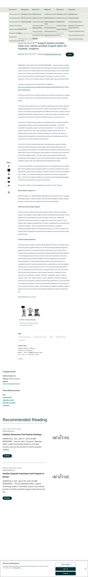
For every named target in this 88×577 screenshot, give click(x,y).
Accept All (65, 574)
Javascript (6, 405)
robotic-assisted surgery (25, 337)
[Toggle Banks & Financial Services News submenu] (42, 9)
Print (4, 395)
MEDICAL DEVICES (60, 337)
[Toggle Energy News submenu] (30, 9)
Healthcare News (48, 9)
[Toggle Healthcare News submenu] (54, 9)
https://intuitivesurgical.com (11, 384)
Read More (7, 456)
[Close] (85, 569)
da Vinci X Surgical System (27, 320)
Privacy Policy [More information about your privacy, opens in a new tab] (16, 568)
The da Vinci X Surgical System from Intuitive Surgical (28, 324)
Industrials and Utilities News (60, 9)
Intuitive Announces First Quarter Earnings (22, 434)
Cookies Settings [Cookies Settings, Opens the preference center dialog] (65, 565)
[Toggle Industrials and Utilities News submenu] (66, 9)
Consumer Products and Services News (13, 9)
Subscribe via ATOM (9, 403)
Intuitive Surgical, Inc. (53, 54)
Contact (20, 359)
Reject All (65, 570)
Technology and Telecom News (72, 9)
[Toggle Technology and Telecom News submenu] (78, 9)
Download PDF (7, 397)
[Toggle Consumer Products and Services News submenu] (19, 9)
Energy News (25, 9)
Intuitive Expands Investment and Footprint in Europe (23, 475)
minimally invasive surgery (40, 337)
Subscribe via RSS (8, 400)
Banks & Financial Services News (36, 9)
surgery (51, 337)
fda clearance (22, 340)
